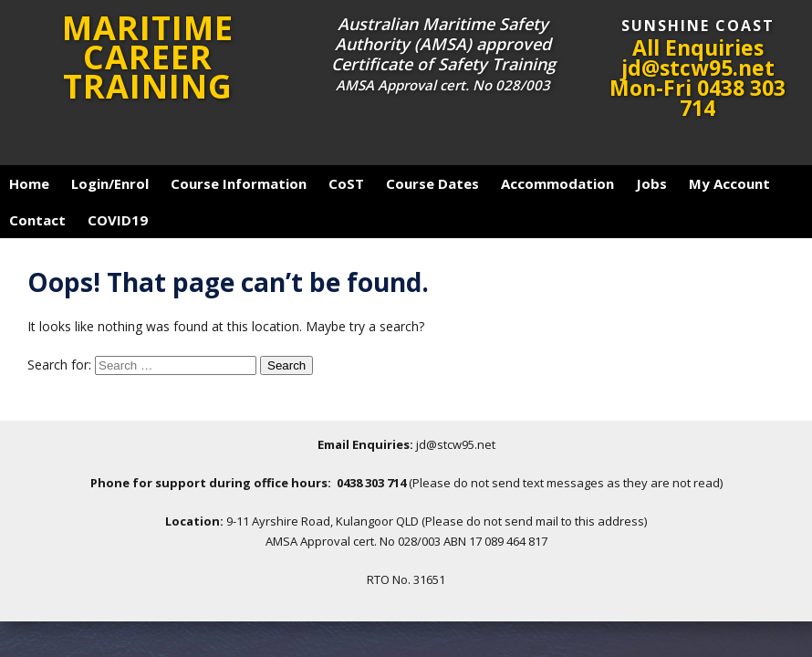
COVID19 (118, 220)
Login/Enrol (110, 183)
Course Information (239, 183)
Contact (37, 220)
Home (29, 183)
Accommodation (557, 183)
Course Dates (432, 183)
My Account (729, 183)
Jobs (651, 183)
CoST (346, 183)
